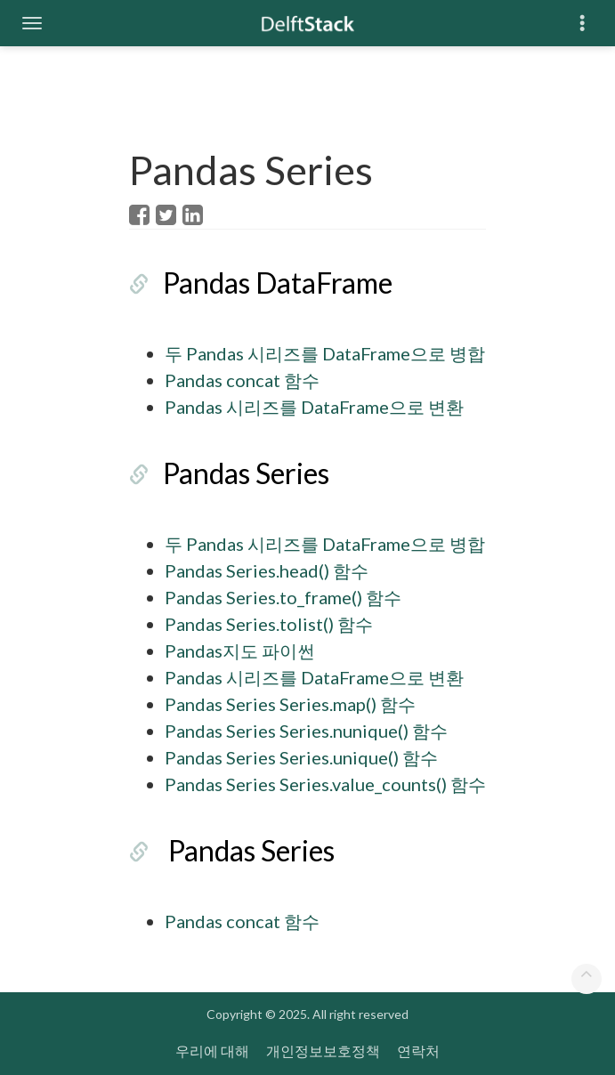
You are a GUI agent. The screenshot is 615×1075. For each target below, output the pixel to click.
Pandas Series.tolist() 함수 (269, 623)
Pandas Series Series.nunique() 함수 (306, 730)
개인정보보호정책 (323, 1050)
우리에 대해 (212, 1050)
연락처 (418, 1050)
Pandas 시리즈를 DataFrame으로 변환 (314, 406)
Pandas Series (246, 473)
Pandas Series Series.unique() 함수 (301, 757)
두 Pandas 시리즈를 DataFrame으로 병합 (325, 353)
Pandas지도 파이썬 (240, 650)
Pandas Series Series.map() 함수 (290, 704)
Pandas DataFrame (277, 282)
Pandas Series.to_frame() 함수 (283, 597)
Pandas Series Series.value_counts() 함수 (325, 784)
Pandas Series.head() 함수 (266, 570)
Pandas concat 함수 (242, 380)
